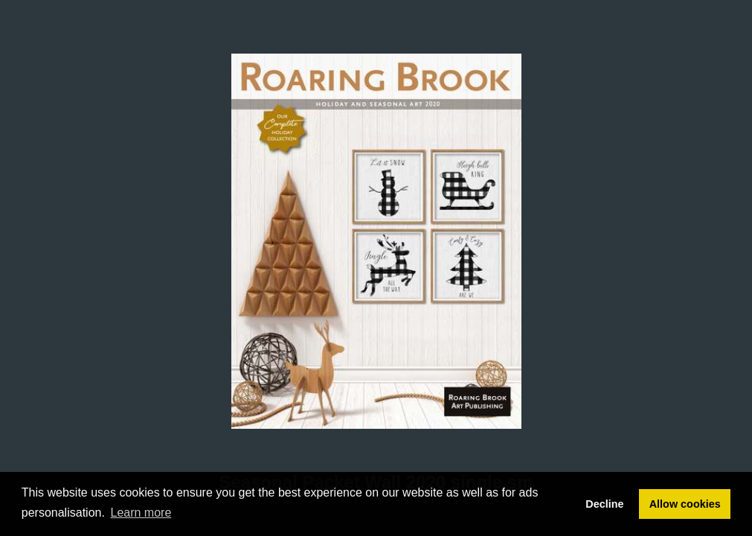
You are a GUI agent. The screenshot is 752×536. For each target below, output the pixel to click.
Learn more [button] (141, 512)
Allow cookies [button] (685, 504)
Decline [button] (604, 504)
